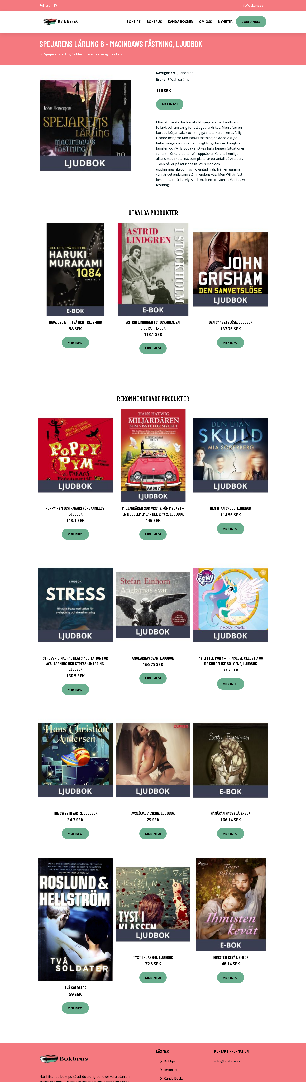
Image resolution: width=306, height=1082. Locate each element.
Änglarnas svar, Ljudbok (153, 657)
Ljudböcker (184, 73)
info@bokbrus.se (252, 5)
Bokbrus (154, 21)
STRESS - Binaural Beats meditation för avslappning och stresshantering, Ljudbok (75, 663)
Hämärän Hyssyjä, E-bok (230, 813)
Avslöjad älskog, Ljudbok (153, 813)
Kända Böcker (180, 21)
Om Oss (205, 21)
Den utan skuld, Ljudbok (230, 508)
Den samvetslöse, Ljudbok (231, 322)
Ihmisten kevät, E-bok (230, 957)
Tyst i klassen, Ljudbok (153, 957)
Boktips (134, 21)
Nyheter (225, 21)
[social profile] (55, 5)
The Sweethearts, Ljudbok (75, 813)
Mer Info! (170, 104)
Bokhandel (251, 22)
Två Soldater (75, 987)
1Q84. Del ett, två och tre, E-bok (75, 322)
